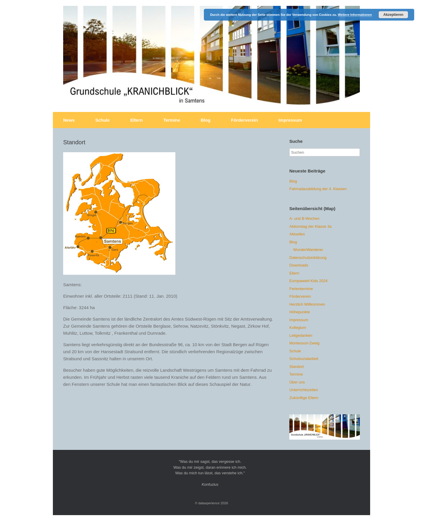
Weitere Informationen (355, 14)
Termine (171, 120)
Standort (296, 366)
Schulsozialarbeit (303, 358)
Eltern (136, 120)
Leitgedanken (300, 335)
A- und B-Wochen (304, 218)
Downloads (298, 265)
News (69, 120)
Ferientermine (301, 289)
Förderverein (244, 120)
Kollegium (297, 327)
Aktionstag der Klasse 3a (310, 226)
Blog (205, 120)
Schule (102, 120)
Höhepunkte (299, 312)
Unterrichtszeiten (303, 390)
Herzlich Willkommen (307, 304)
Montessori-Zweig (304, 343)
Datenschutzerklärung (307, 257)
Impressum (290, 120)
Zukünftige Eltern (303, 398)
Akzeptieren (393, 15)
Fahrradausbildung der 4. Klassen (318, 189)
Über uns (297, 382)
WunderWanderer (308, 249)
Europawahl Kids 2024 (308, 281)
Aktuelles (297, 234)
